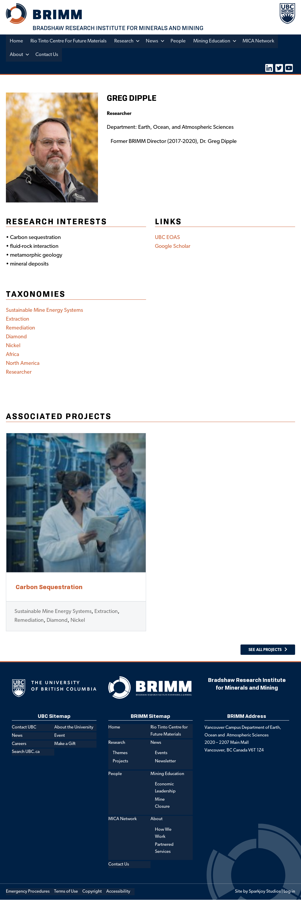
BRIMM (58, 14)
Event (59, 736)
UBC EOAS (168, 237)
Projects (120, 761)
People (180, 41)
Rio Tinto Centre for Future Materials (69, 41)
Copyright (92, 892)
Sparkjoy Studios (265, 892)
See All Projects (265, 650)
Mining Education (214, 41)
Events (161, 753)
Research (125, 41)
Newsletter (165, 761)
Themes (120, 753)
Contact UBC (24, 728)
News (154, 41)
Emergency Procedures (28, 892)
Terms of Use (66, 892)
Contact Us (47, 54)
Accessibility (118, 892)
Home (16, 41)
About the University (73, 728)
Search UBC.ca (26, 752)
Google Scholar (173, 246)
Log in (289, 892)
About (16, 54)
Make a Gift (65, 744)
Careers (19, 744)
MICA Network (261, 41)
